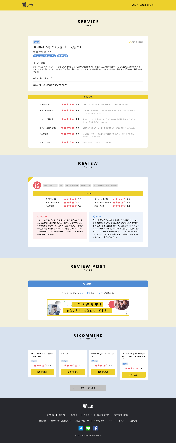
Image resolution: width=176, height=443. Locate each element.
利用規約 (42, 421)
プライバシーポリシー (117, 421)
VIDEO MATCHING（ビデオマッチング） (42, 355)
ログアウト (75, 415)
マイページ (88, 415)
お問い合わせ (99, 421)
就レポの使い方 (103, 415)
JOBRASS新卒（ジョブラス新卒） (55, 85)
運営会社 (133, 421)
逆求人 (36, 42)
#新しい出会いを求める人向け (44, 56)
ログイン (100, 293)
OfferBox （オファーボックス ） (102, 355)
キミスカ (65, 353)
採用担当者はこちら (121, 415)
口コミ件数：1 (137, 42)
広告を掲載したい (82, 421)
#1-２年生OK (62, 56)
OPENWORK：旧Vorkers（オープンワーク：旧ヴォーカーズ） (133, 356)
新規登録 (50, 415)
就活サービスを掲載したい (61, 421)
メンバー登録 (85, 293)
